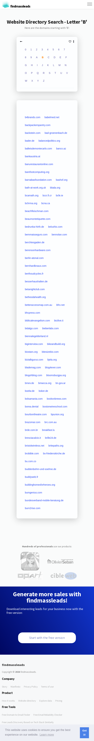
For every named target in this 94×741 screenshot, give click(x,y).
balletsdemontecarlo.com (38, 148)
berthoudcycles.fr (34, 273)
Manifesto (15, 686)
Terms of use (47, 686)
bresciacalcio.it (33, 437)
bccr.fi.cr (47, 195)
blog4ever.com (53, 367)
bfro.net (60, 305)
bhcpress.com (32, 312)
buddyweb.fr (31, 477)
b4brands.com (32, 117)
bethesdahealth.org (35, 297)
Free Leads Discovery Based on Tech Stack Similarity (28, 722)
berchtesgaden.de (34, 242)
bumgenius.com (33, 492)
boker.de (43, 391)
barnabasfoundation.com (38, 179)
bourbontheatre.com (36, 414)
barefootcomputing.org (37, 172)
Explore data (45, 700)
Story (4, 686)
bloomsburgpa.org (56, 375)
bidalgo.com (31, 328)
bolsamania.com (34, 398)
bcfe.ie (59, 195)
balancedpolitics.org (49, 140)
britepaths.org (55, 445)
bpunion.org (57, 414)
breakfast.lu (48, 430)
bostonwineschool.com (55, 406)
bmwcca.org (44, 383)
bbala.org (55, 187)
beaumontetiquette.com (37, 219)
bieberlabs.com (50, 328)
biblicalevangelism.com (37, 320)
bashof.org (61, 179)
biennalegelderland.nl (36, 336)
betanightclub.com (35, 289)
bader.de (29, 140)
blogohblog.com (33, 375)
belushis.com (55, 226)
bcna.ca (45, 203)
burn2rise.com (32, 508)
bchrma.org (31, 203)
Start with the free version (47, 638)
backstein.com (32, 133)
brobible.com (32, 453)
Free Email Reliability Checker (47, 714)
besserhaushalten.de (36, 281)
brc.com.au (51, 422)
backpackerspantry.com (37, 125)
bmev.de (29, 383)
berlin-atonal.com (34, 258)
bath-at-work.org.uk (35, 187)
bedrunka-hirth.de (34, 226)
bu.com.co (30, 461)
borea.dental (31, 406)
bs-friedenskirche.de (54, 453)
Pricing (58, 700)
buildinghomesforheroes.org (40, 484)
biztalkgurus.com (34, 359)
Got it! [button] (84, 732)
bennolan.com (59, 234)
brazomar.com (32, 422)
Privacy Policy (31, 686)
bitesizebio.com (50, 351)
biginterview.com (34, 344)
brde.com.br (31, 430)
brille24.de (50, 437)
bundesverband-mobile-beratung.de (44, 500)
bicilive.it (58, 320)
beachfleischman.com (36, 211)
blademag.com (33, 367)
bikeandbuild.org (56, 344)
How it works (8, 700)
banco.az (61, 148)
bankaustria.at (32, 156)
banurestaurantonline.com (39, 164)
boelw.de (29, 391)
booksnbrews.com (56, 398)
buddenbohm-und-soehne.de (40, 469)
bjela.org (52, 359)
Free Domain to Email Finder (16, 714)
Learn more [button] (47, 734)
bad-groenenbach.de (56, 133)
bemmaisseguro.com (36, 234)
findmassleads (16, 6)
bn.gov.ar (60, 383)
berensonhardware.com (37, 250)
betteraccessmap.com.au (38, 305)
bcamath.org (31, 195)
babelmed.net (52, 117)
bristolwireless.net (34, 445)
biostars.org (31, 351)
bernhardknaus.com (35, 265)
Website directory (27, 700)
